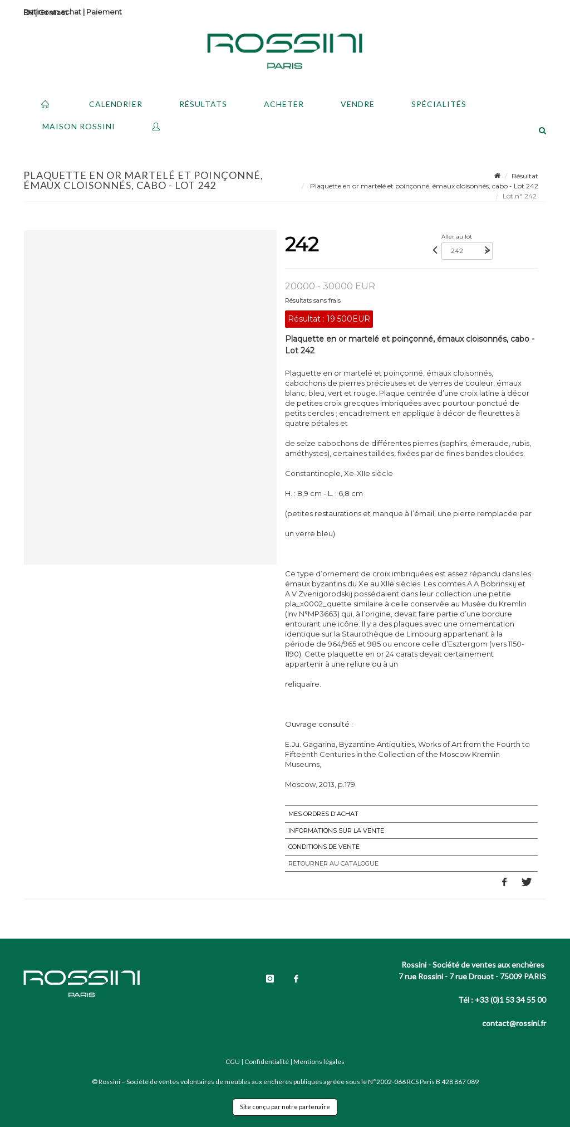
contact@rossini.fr (514, 1023)
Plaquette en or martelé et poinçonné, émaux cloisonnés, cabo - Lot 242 (423, 186)
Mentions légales (319, 1061)
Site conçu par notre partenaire (285, 1106)
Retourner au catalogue (333, 863)
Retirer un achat (52, 11)
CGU (232, 1061)
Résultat (525, 176)
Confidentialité (266, 1061)
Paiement (104, 11)
